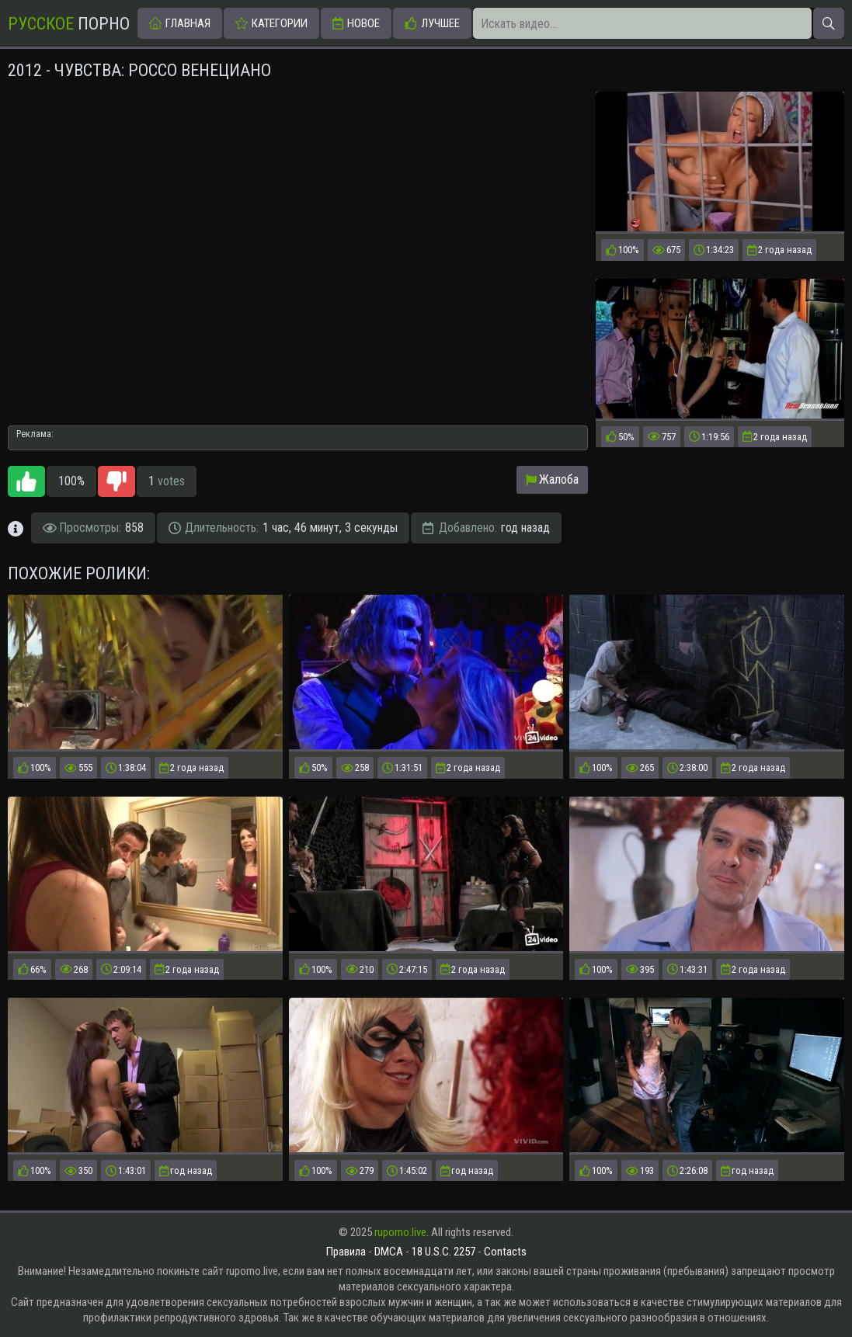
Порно (69, 23)
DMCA (388, 1252)
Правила (346, 1252)
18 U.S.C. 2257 (443, 1252)
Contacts (505, 1252)
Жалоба (552, 479)
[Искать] (828, 23)
